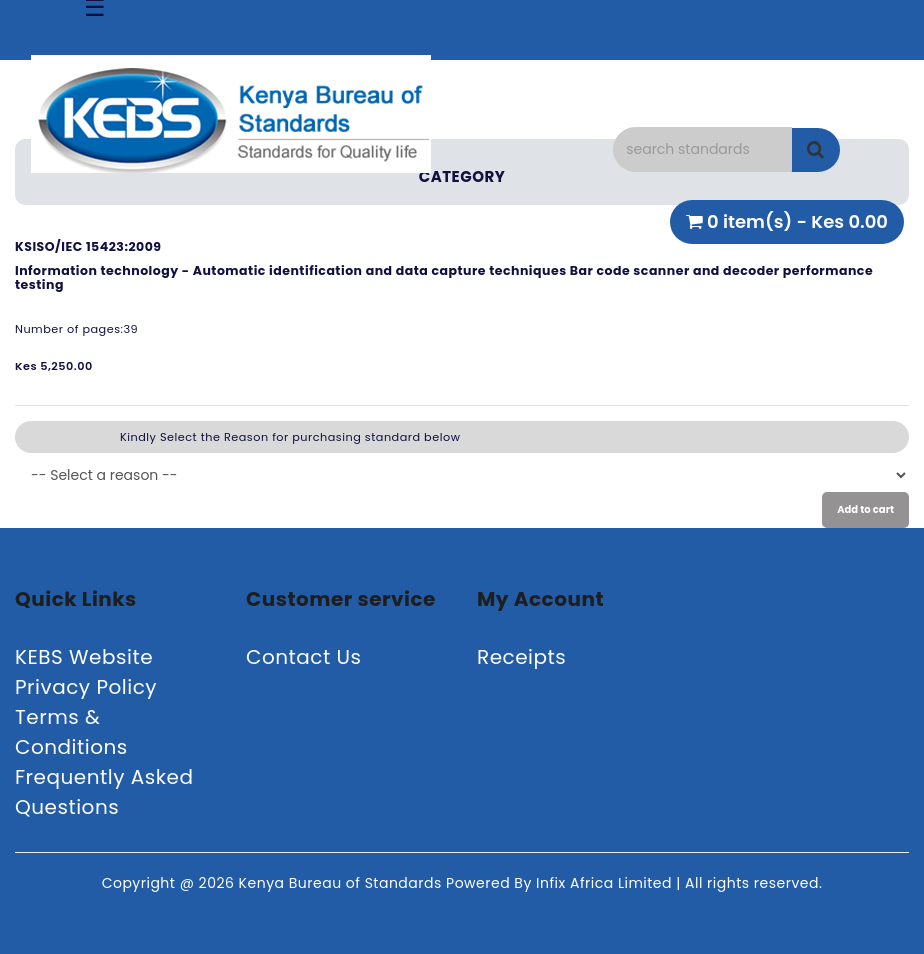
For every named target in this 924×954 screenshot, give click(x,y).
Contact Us (304, 657)
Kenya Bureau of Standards (342, 883)
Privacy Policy (86, 687)
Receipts (521, 657)
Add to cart (865, 509)
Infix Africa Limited (606, 883)
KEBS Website (84, 657)
